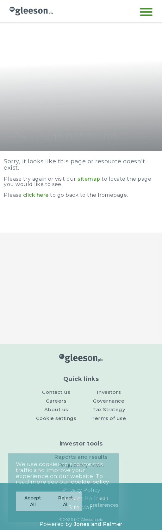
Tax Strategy (108, 409)
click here (36, 195)
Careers (56, 401)
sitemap (89, 179)
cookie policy (90, 482)
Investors (109, 392)
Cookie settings (56, 418)
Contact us (56, 392)
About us (56, 409)
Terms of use (108, 418)
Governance (108, 401)
